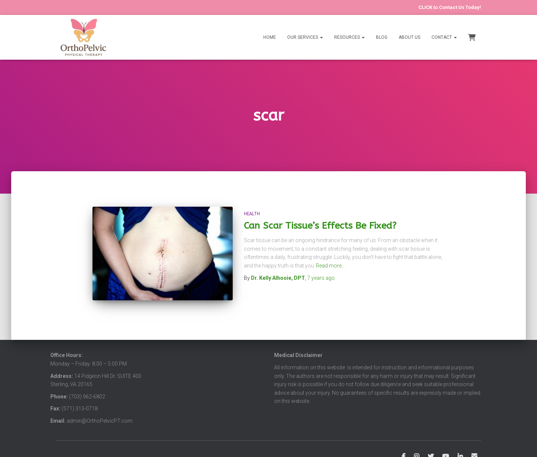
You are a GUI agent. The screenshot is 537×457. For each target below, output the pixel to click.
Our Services (305, 37)
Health (252, 213)
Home (269, 37)
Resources (349, 37)
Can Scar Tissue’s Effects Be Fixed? (320, 225)
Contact (444, 37)
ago (321, 278)
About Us (409, 37)
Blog (381, 37)
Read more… (330, 266)
